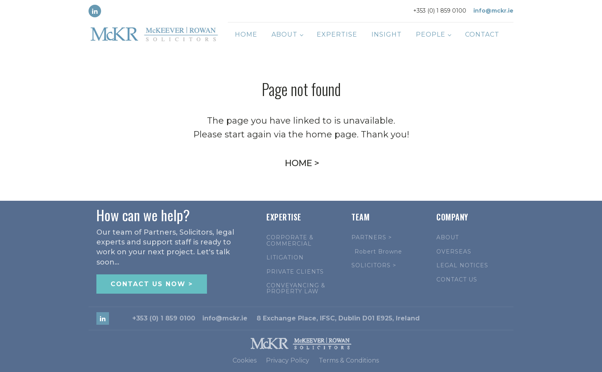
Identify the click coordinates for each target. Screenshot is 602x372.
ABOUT (447, 238)
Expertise (337, 34)
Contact (482, 34)
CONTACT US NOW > (152, 284)
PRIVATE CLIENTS (295, 272)
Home (246, 34)
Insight (386, 34)
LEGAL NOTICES (462, 265)
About (284, 34)
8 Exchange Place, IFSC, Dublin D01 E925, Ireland (338, 318)
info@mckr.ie (493, 10)
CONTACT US (456, 280)
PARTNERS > (371, 238)
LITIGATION (285, 258)
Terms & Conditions (349, 360)
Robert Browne (378, 252)
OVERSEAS (453, 252)
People (430, 34)
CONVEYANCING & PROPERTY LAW (295, 289)
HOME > (302, 163)
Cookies (245, 360)
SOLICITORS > (373, 265)
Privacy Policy (287, 360)
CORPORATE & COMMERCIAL (290, 241)
